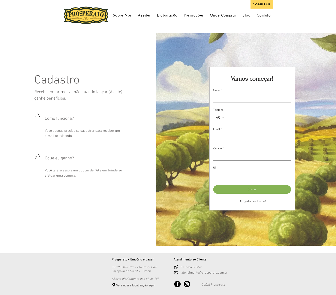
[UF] (250, 175)
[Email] (250, 137)
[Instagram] (187, 284)
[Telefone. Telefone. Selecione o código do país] (220, 117)
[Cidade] (250, 156)
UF (215, 167)
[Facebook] (177, 284)
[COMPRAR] (261, 4)
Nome (217, 90)
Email (217, 129)
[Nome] (250, 98)
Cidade (218, 148)
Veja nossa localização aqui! (135, 285)
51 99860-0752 (191, 267)
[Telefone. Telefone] (256, 117)
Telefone (219, 110)
